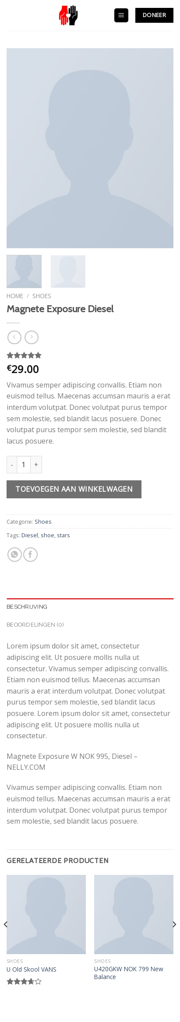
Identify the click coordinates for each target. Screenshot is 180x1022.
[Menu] (121, 15)
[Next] (173, 942)
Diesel (29, 535)
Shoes (41, 296)
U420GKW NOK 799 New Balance (128, 972)
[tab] (90, 607)
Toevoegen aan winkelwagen (74, 489)
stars (63, 535)
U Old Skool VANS (31, 969)
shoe (47, 535)
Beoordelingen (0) (35, 624)
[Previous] (6, 942)
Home (15, 296)
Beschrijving (27, 606)
